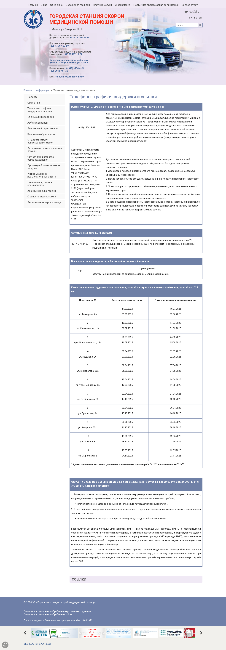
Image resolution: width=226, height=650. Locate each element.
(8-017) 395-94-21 (74, 68)
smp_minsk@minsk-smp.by (69, 76)
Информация (42, 90)
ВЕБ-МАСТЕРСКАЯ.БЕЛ (37, 643)
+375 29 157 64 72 (58, 71)
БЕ (195, 17)
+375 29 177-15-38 (72, 54)
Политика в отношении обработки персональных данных (57, 611)
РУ (190, 17)
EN (200, 17)
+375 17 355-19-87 (79, 37)
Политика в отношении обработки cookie (48, 614)
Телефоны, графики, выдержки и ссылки (74, 90)
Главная (28, 90)
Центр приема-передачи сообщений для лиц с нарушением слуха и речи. (69, 61)
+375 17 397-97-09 (59, 46)
